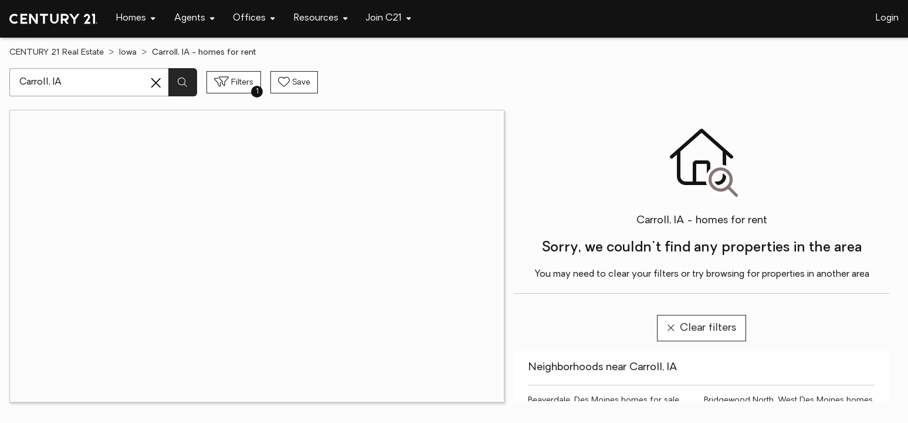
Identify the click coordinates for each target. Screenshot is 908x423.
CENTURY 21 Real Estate (56, 52)
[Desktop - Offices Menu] (254, 19)
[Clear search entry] (156, 83)
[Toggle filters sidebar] (233, 82)
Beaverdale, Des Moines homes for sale (603, 400)
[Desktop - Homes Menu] (135, 19)
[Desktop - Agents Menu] (194, 19)
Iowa (128, 52)
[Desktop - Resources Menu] (321, 19)
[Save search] (294, 82)
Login (887, 18)
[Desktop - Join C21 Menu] (388, 19)
